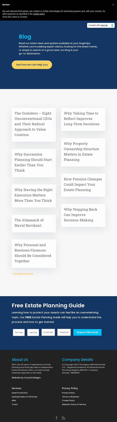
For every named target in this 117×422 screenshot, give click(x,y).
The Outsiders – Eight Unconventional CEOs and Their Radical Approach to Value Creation (33, 124)
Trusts (15, 404)
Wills (14, 400)
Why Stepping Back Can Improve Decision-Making (80, 214)
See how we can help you (32, 64)
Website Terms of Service (74, 404)
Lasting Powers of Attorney (24, 396)
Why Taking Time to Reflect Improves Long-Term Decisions (82, 118)
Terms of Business (70, 396)
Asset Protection (20, 393)
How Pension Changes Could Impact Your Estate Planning (83, 184)
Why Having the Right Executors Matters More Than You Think (33, 195)
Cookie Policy (68, 400)
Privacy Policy (68, 393)
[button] (113, 4)
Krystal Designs (32, 377)
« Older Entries (22, 274)
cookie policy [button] (39, 14)
